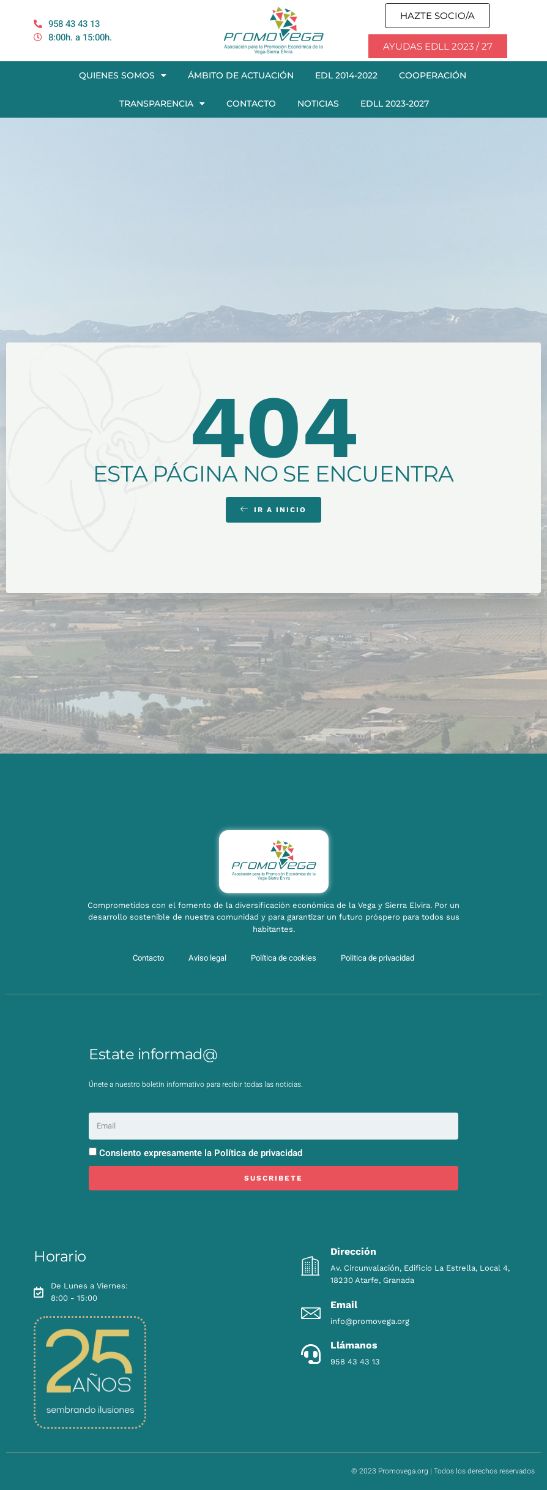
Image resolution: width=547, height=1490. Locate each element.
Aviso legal (207, 958)
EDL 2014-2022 (346, 75)
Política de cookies (283, 958)
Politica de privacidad (377, 958)
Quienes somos (122, 75)
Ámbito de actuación (241, 75)
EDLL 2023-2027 (394, 103)
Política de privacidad (258, 1153)
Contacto (251, 103)
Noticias (318, 103)
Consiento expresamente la (200, 1153)
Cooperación (432, 75)
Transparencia (162, 103)
